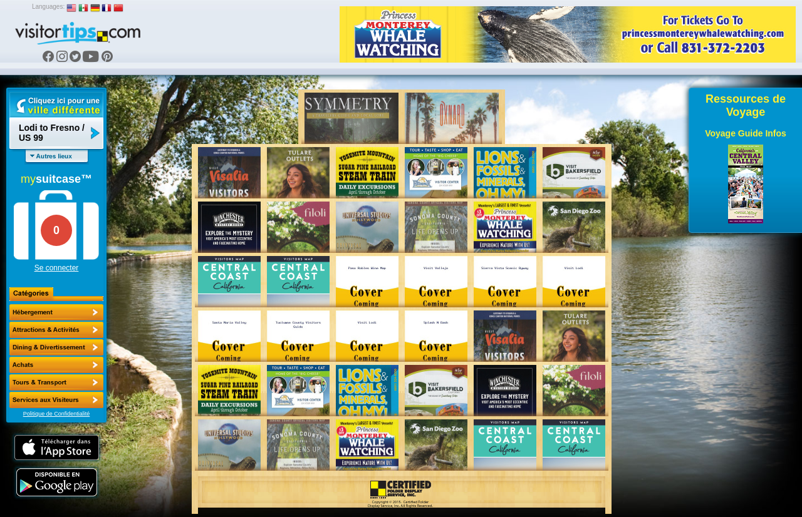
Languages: (48, 6)
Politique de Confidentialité (56, 414)
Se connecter (56, 268)
